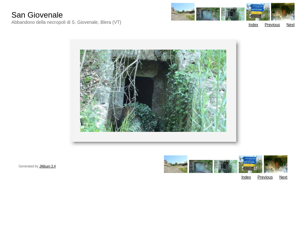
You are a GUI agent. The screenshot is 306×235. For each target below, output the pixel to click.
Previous (272, 25)
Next (290, 25)
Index (253, 25)
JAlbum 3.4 (47, 166)
